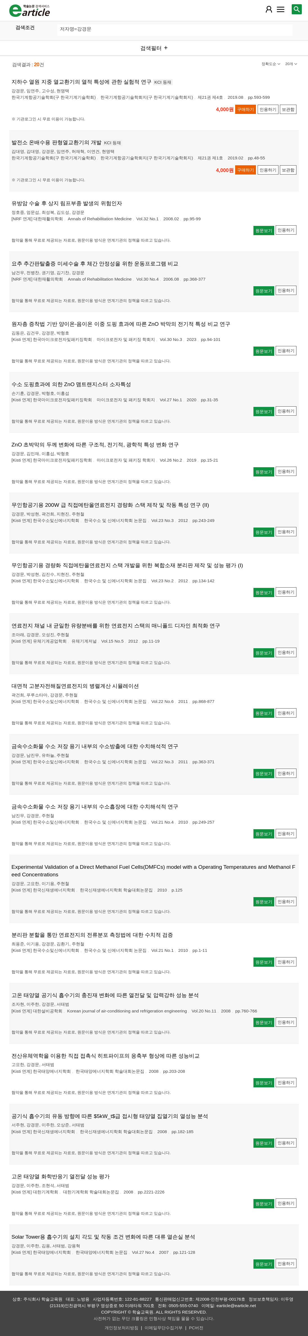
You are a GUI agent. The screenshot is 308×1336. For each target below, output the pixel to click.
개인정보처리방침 (121, 1327)
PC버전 (196, 1327)
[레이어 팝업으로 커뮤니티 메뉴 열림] (280, 9)
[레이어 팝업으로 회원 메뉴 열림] (269, 9)
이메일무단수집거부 (164, 1327)
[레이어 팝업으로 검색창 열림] (297, 9)
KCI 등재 (162, 82)
